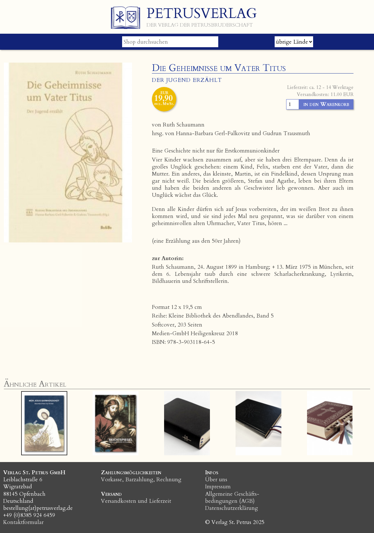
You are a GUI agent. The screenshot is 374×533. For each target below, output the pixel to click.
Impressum (218, 486)
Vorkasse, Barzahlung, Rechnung (141, 479)
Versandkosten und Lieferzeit (136, 501)
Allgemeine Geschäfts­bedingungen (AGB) (232, 497)
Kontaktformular (23, 522)
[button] (35, 423)
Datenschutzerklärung (231, 508)
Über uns (216, 479)
